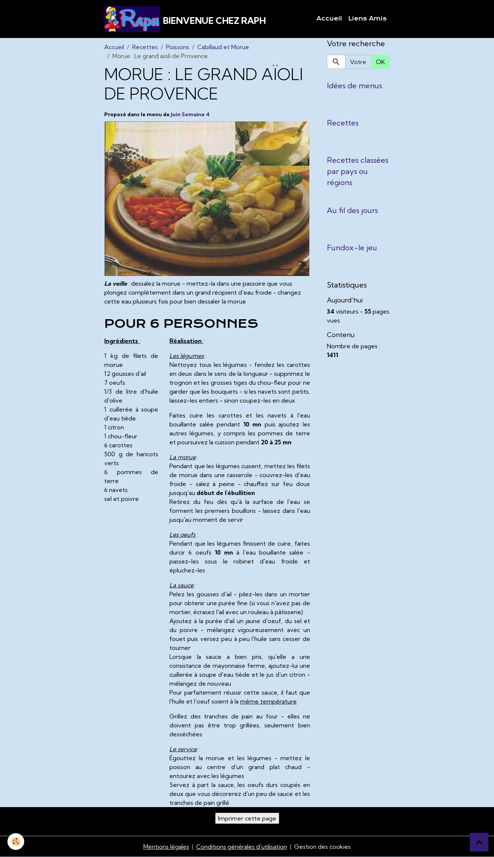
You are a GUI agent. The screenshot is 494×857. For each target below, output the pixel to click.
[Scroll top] (479, 842)
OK (380, 62)
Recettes (145, 47)
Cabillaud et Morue (223, 47)
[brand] (185, 19)
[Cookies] (15, 841)
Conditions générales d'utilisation (241, 846)
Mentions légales (166, 846)
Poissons (177, 47)
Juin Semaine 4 (190, 114)
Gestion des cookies (322, 846)
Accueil (329, 18)
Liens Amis (367, 18)
